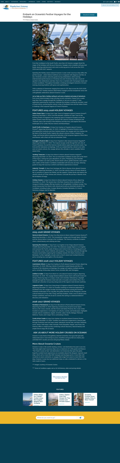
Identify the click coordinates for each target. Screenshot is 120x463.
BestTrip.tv (50, 1)
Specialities (23, 1)
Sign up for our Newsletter (110, 5)
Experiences (32, 1)
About (7, 1)
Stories (44, 1)
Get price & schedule (88, 14)
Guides (38, 1)
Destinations (14, 1)
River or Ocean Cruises (32, 19)
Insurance (57, 1)
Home (2, 1)
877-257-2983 (108, 2)
